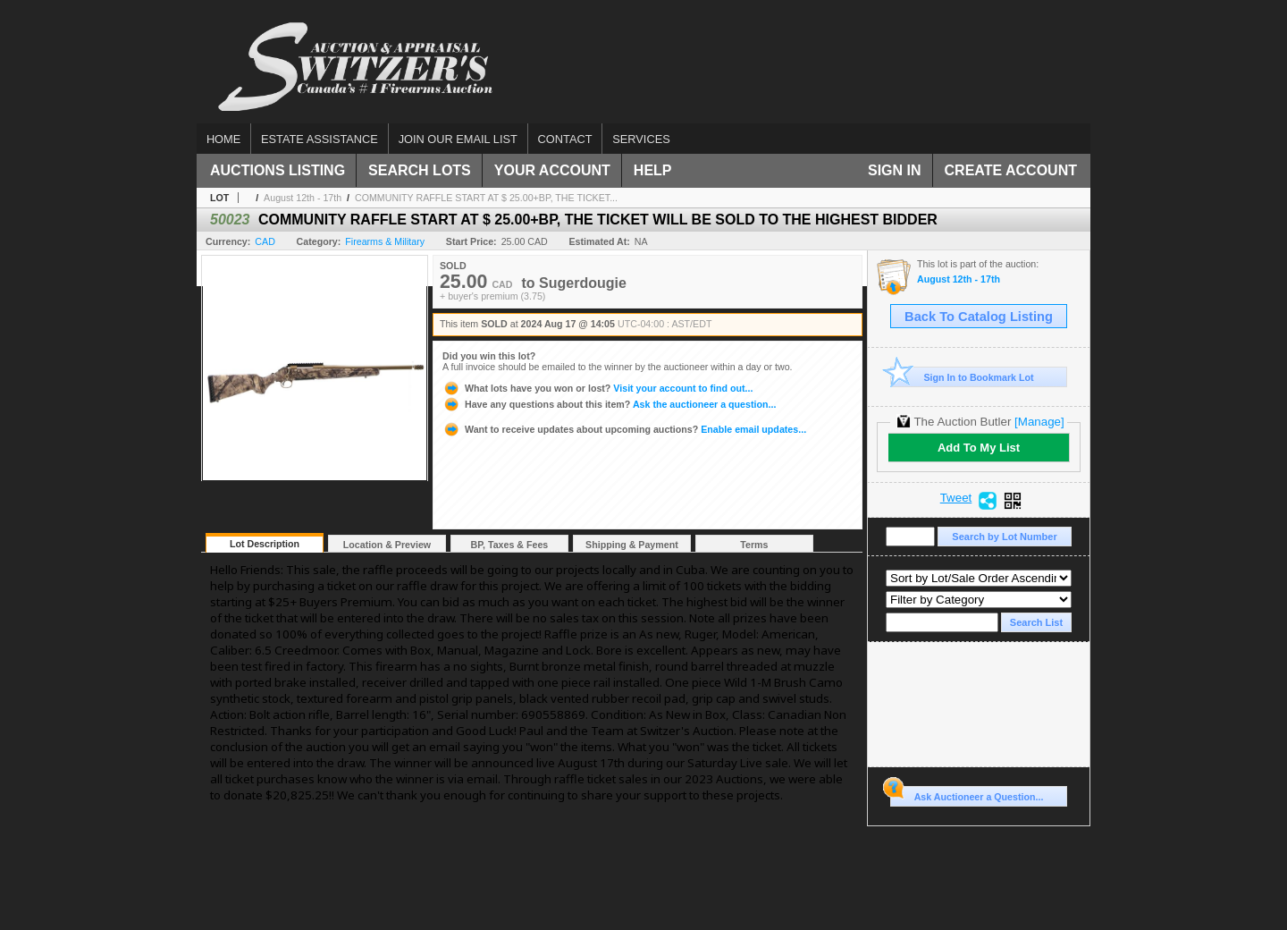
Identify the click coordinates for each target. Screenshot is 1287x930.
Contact (565, 139)
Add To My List (979, 447)
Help (653, 170)
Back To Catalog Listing (978, 316)
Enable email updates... (624, 429)
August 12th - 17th (302, 197)
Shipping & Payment (631, 544)
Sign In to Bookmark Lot (962, 377)
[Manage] (1039, 421)
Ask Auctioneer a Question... (966, 794)
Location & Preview (387, 544)
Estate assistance (319, 139)
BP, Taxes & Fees (510, 544)
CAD (265, 241)
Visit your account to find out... (597, 388)
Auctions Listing (277, 170)
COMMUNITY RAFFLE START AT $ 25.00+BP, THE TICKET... (486, 197)
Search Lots (419, 170)
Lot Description (264, 543)
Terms (754, 544)
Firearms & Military (385, 241)
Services (640, 139)
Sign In (894, 170)
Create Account (1011, 170)
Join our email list (458, 139)
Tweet (956, 498)
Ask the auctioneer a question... (609, 404)
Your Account (552, 170)
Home (223, 139)
